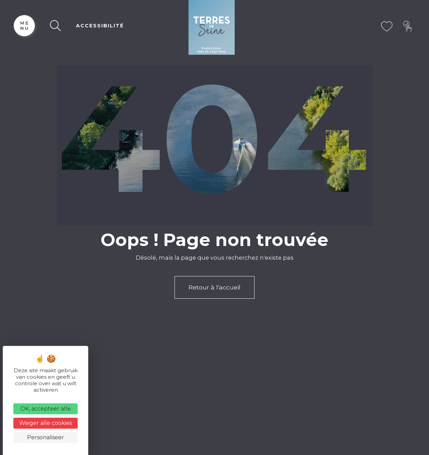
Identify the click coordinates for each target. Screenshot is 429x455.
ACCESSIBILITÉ (100, 26)
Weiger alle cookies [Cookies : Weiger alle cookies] (45, 423)
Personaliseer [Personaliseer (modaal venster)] (45, 437)
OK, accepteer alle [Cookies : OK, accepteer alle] (46, 408)
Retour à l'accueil (214, 287)
